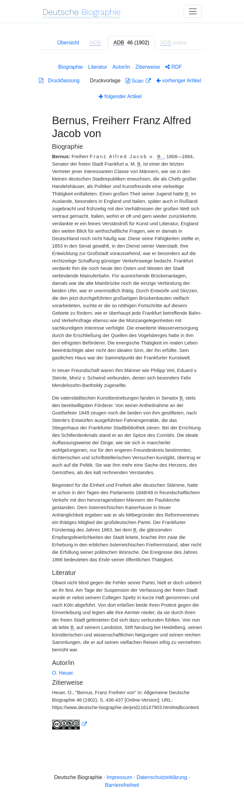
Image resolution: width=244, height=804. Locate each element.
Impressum (119, 777)
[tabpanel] (122, 395)
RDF (173, 67)
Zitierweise (147, 67)
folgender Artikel (120, 96)
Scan (135, 81)
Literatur (97, 67)
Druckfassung (59, 80)
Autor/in (121, 67)
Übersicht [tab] (68, 42)
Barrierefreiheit (122, 785)
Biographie (70, 67)
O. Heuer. (63, 673)
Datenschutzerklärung (161, 777)
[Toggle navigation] (193, 11)
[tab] (131, 43)
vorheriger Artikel (178, 80)
